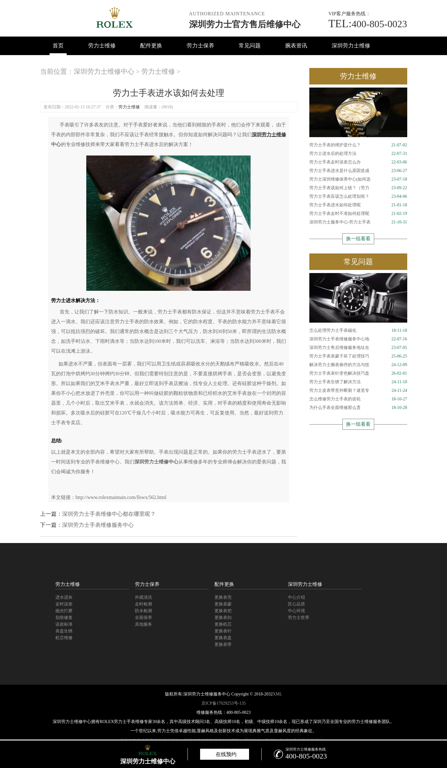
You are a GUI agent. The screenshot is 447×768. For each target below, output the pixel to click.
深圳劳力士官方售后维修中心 (244, 24)
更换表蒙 (223, 604)
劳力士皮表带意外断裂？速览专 (358, 390)
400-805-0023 (367, 23)
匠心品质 (296, 604)
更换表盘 (223, 637)
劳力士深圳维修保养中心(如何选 (358, 179)
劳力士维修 (102, 46)
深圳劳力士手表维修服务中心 (98, 525)
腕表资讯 (296, 46)
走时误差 (64, 604)
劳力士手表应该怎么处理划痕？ (358, 196)
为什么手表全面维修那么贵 (358, 407)
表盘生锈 (64, 631)
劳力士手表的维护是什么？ (358, 145)
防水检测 (143, 611)
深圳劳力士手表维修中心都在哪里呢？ (109, 514)
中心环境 (296, 611)
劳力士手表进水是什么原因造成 (358, 171)
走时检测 (143, 604)
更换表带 (223, 644)
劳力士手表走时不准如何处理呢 (358, 213)
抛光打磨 (64, 611)
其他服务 (143, 624)
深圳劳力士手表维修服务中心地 (358, 339)
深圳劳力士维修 (351, 46)
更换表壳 (223, 597)
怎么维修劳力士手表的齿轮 (358, 399)
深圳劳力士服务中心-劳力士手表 (358, 222)
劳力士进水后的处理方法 (358, 153)
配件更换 (151, 46)
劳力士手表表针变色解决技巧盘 (358, 373)
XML (277, 694)
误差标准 (64, 624)
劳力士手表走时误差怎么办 (358, 162)
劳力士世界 (298, 617)
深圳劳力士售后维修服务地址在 (358, 347)
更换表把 (223, 611)
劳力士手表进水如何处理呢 (358, 205)
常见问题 (250, 46)
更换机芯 (223, 624)
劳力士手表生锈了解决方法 (358, 382)
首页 (58, 46)
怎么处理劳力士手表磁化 (358, 330)
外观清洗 (143, 597)
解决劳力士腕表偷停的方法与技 (358, 365)
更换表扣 (223, 617)
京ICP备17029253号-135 (223, 703)
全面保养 (143, 617)
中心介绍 (296, 597)
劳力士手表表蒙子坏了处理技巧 (358, 356)
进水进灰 (64, 597)
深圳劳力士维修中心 (104, 71)
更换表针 (223, 631)
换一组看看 (358, 238)
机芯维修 (64, 637)
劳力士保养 (200, 46)
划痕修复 (64, 617)
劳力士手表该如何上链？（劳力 (358, 188)
